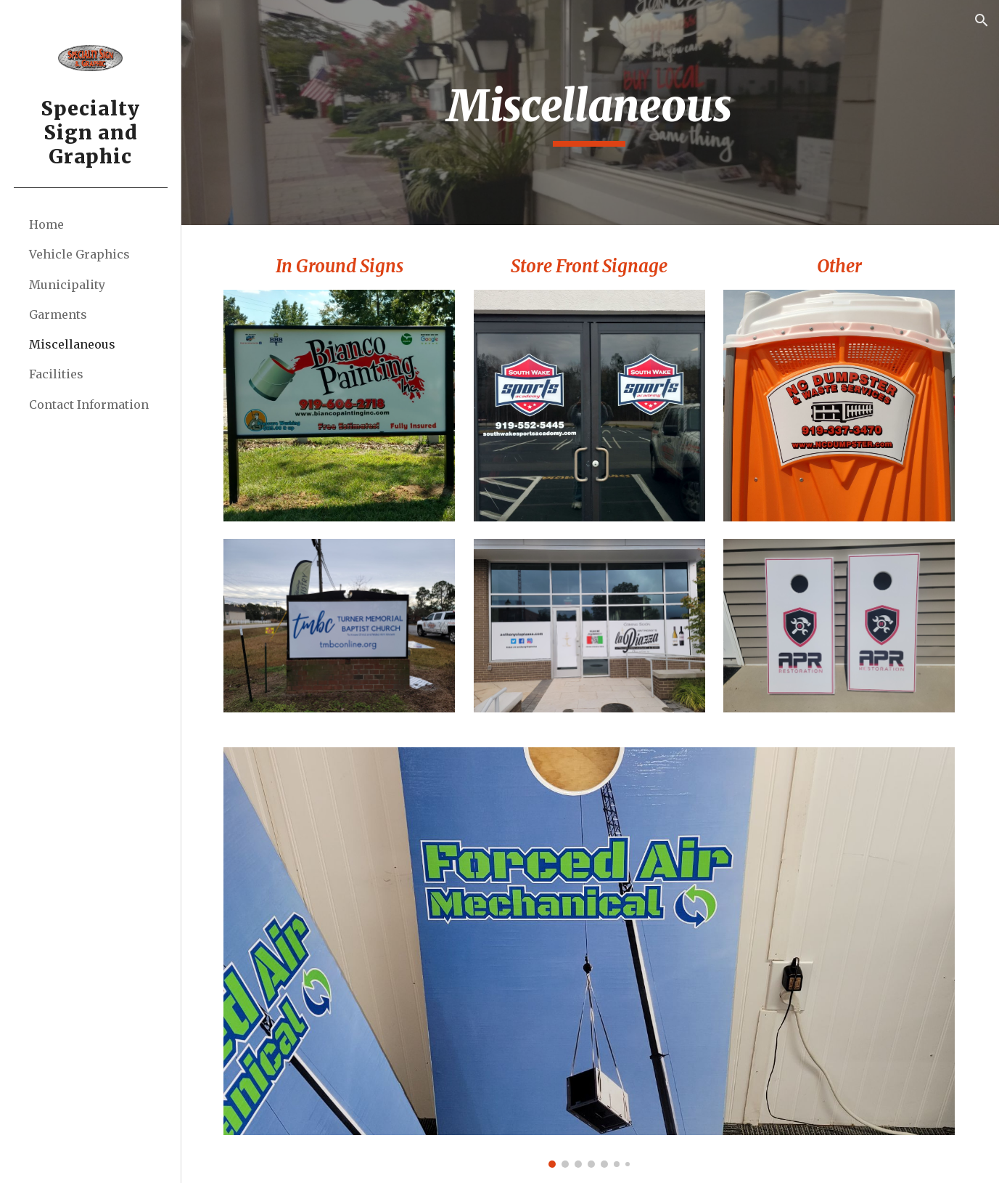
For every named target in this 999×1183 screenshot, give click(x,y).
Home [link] (46, 224)
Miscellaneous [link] (72, 344)
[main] (590, 113)
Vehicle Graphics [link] (79, 254)
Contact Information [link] (89, 404)
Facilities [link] (56, 374)
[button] (981, 20)
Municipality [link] (67, 284)
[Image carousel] (590, 956)
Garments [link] (58, 314)
